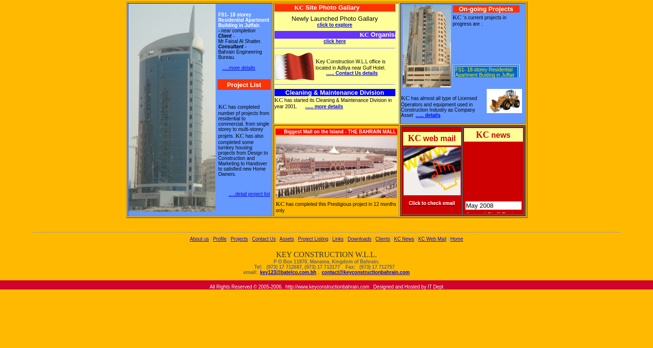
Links (337, 239)
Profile (219, 239)
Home (457, 239)
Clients (383, 239)
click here (334, 41)
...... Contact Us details (352, 73)
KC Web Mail (432, 239)
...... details (428, 115)
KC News (404, 239)
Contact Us (264, 239)
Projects (239, 239)
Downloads (359, 239)
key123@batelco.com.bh (288, 272)
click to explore (334, 25)
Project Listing (313, 239)
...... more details (324, 106)
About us (199, 239)
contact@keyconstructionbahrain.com (366, 272)
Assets (286, 239)
